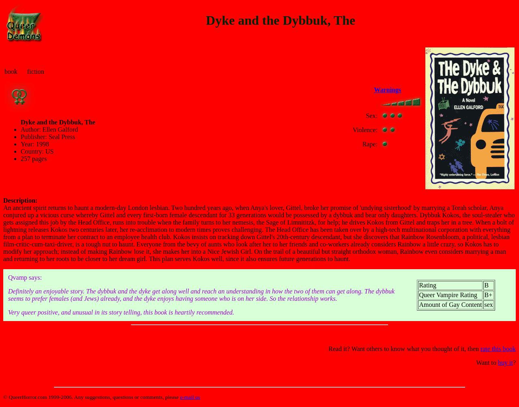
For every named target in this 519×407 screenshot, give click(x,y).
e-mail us (190, 397)
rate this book (498, 348)
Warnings (387, 89)
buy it (505, 362)
